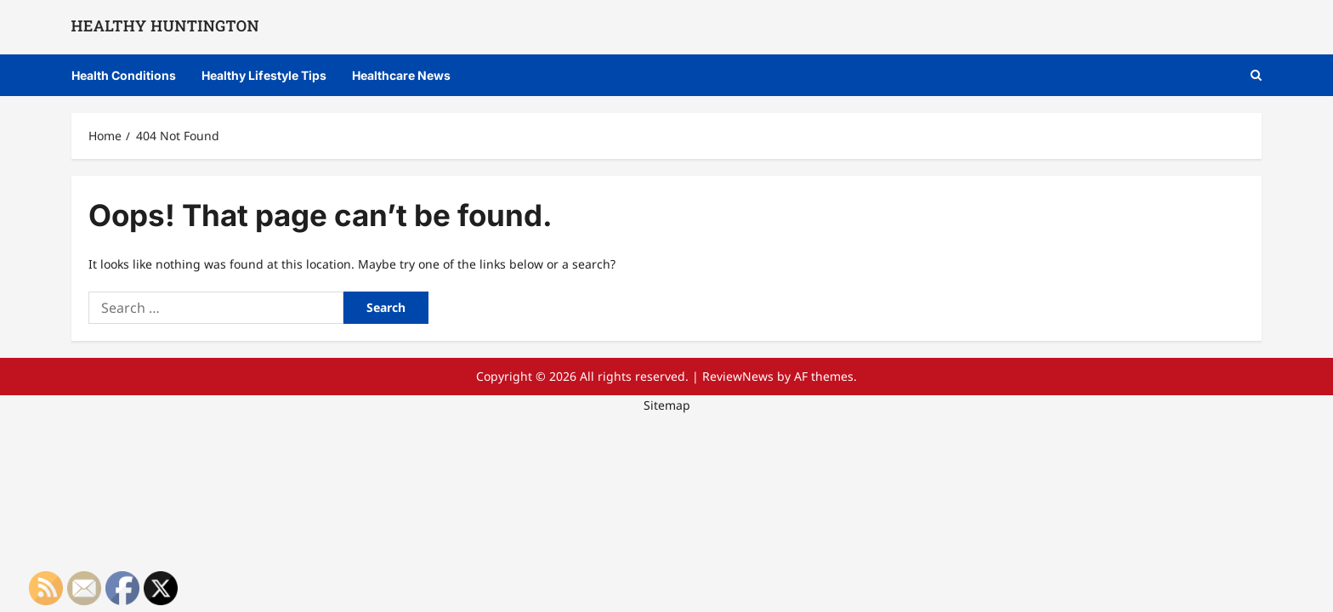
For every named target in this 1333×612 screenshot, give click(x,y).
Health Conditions (123, 75)
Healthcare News (401, 75)
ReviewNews (738, 376)
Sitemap (667, 405)
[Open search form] (1256, 75)
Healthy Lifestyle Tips (263, 75)
